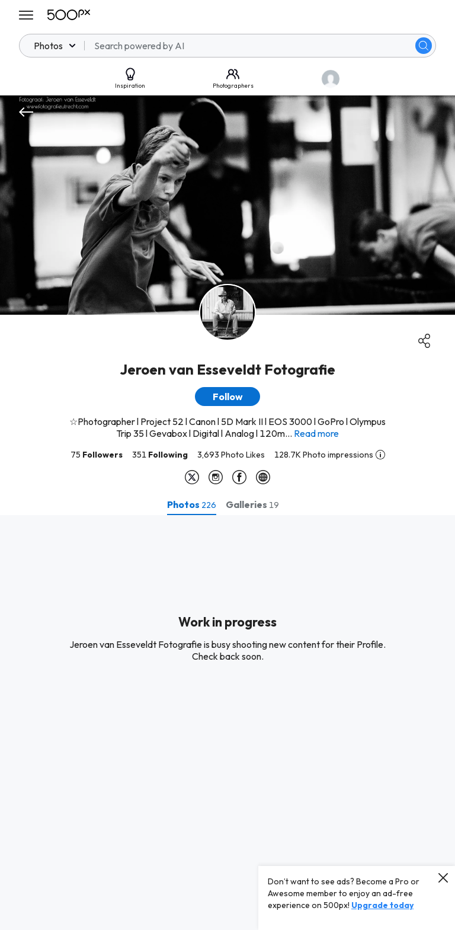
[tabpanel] (227, 722)
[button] (227, 396)
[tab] (191, 504)
